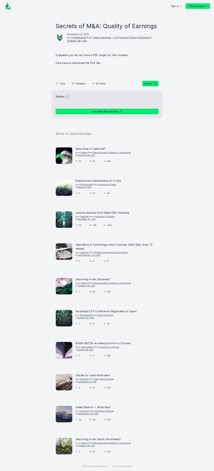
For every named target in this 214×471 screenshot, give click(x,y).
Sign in (176, 6)
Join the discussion (107, 111)
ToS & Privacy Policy (122, 466)
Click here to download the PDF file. (78, 63)
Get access (198, 6)
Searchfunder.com (99, 466)
